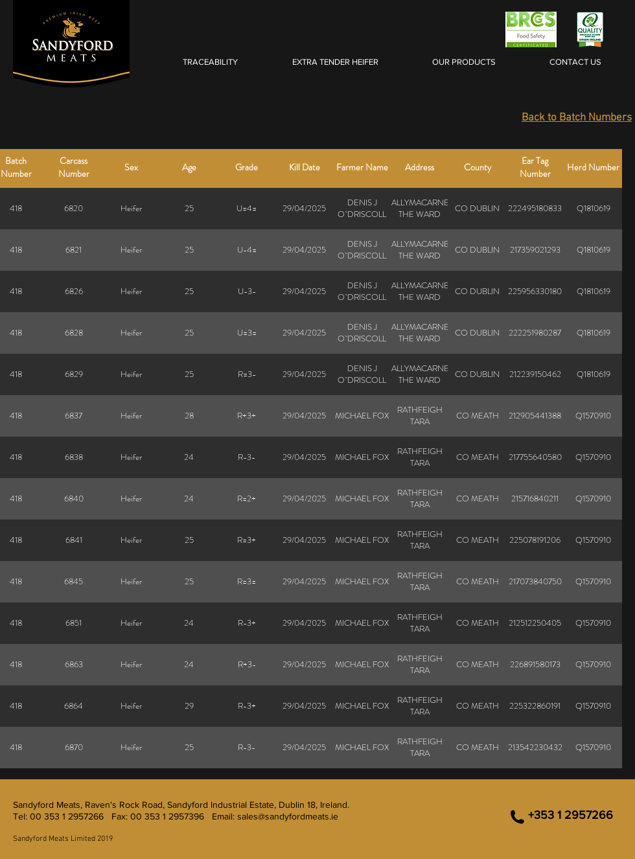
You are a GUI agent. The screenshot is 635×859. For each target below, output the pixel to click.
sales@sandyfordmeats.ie (287, 816)
